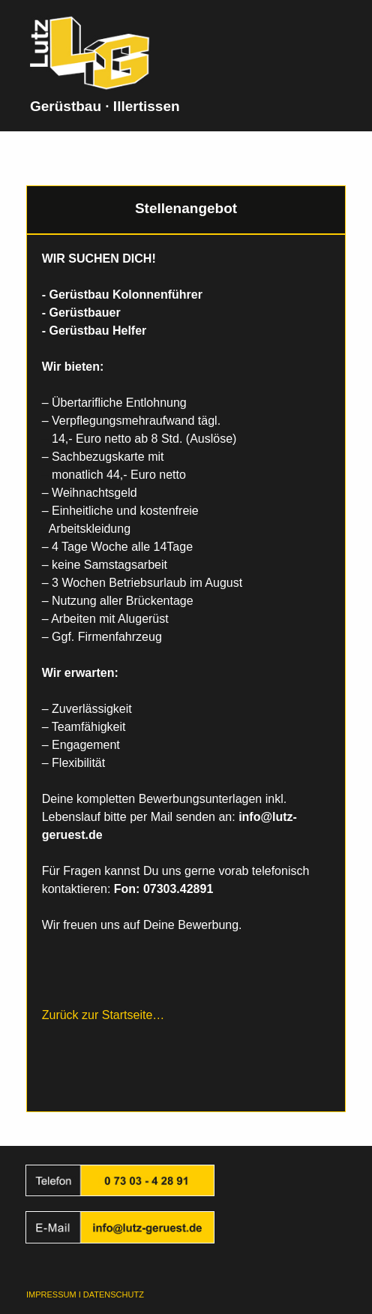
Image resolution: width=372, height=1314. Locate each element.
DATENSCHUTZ (113, 1294)
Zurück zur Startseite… (103, 1015)
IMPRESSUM (51, 1294)
